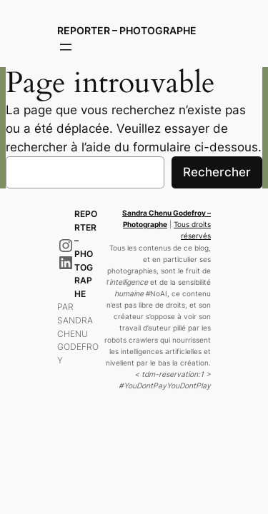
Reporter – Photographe (127, 30)
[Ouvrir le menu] (65, 47)
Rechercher (217, 172)
